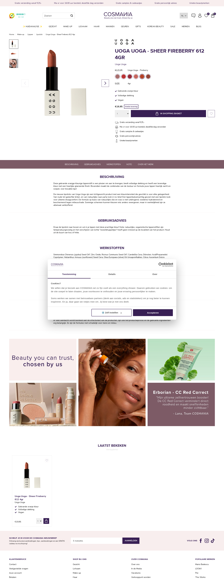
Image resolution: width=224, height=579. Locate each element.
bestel (46, 521)
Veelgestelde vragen (193, 16)
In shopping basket (171, 113)
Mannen (110, 26)
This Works (200, 577)
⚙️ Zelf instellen (112, 312)
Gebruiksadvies (92, 164)
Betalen (12, 577)
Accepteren (153, 313)
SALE (172, 26)
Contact (12, 564)
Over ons (135, 564)
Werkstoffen (113, 164)
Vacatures (136, 573)
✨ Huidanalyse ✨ (32, 26)
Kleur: (119, 70)
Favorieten (211, 113)
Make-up (67, 26)
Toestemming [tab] (69, 274)
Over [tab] (154, 274)
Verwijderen (112, 449)
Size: (117, 83)
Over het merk (145, 164)
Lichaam (83, 26)
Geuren (125, 26)
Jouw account (15, 573)
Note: (129, 164)
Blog (198, 26)
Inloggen (200, 15)
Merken (186, 26)
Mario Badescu (202, 564)
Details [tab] (112, 274)
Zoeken (72, 15)
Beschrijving (71, 164)
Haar (96, 26)
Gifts (138, 26)
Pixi (196, 573)
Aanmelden (131, 540)
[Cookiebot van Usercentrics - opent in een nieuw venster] (160, 265)
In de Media (136, 568)
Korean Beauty (155, 26)
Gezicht (53, 26)
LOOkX (198, 568)
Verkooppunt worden (141, 577)
